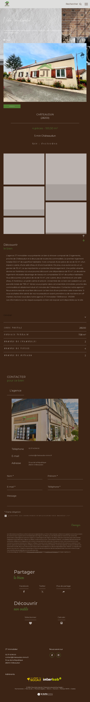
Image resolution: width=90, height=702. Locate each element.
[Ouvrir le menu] (86, 4)
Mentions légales (39, 689)
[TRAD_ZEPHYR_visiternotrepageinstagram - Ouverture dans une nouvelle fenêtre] (58, 655)
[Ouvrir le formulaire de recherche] (74, 4)
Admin (49, 689)
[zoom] (24, 155)
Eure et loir (44, 30)
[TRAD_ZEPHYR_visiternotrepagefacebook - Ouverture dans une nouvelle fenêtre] (51, 655)
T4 (71, 30)
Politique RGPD (64, 689)
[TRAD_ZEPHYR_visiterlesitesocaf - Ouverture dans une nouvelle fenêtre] (34, 680)
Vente (34, 30)
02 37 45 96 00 (34, 448)
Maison (66, 30)
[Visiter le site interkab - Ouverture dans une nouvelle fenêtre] (52, 679)
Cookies (73, 689)
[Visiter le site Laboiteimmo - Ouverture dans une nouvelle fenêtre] (45, 693)
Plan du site (29, 689)
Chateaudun (56, 30)
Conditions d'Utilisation (51, 552)
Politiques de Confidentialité (34, 552)
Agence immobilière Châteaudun (17, 30)
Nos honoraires (19, 689)
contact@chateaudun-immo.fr (40, 455)
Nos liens (55, 689)
